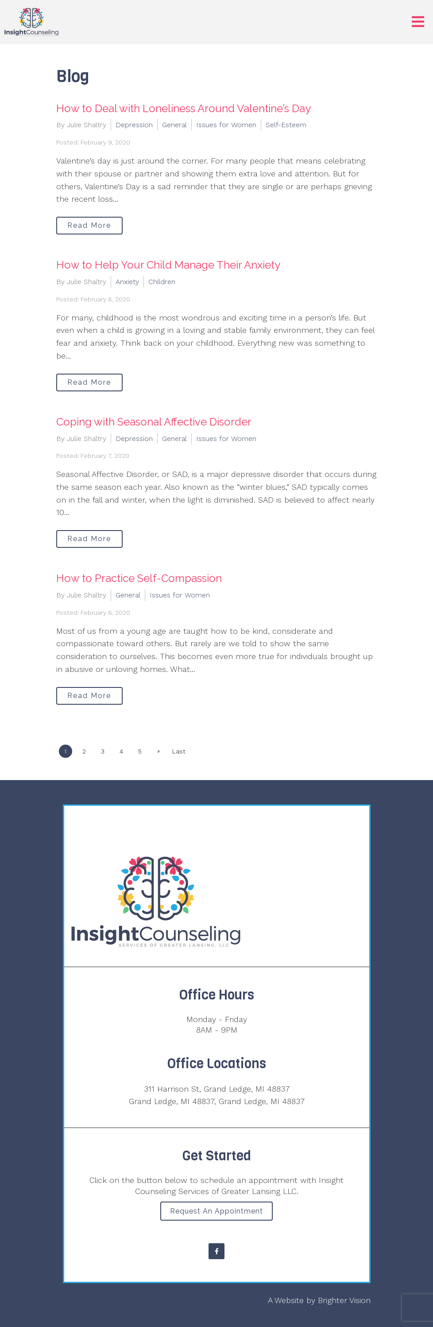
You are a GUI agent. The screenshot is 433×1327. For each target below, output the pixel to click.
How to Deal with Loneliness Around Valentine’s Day (183, 108)
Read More (89, 225)
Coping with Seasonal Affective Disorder (153, 421)
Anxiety (127, 281)
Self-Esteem (286, 125)
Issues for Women (226, 125)
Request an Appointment (216, 1211)
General (174, 125)
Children (161, 281)
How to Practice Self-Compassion (139, 578)
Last (179, 751)
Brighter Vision (344, 1300)
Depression (134, 125)
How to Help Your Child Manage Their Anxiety (168, 264)
